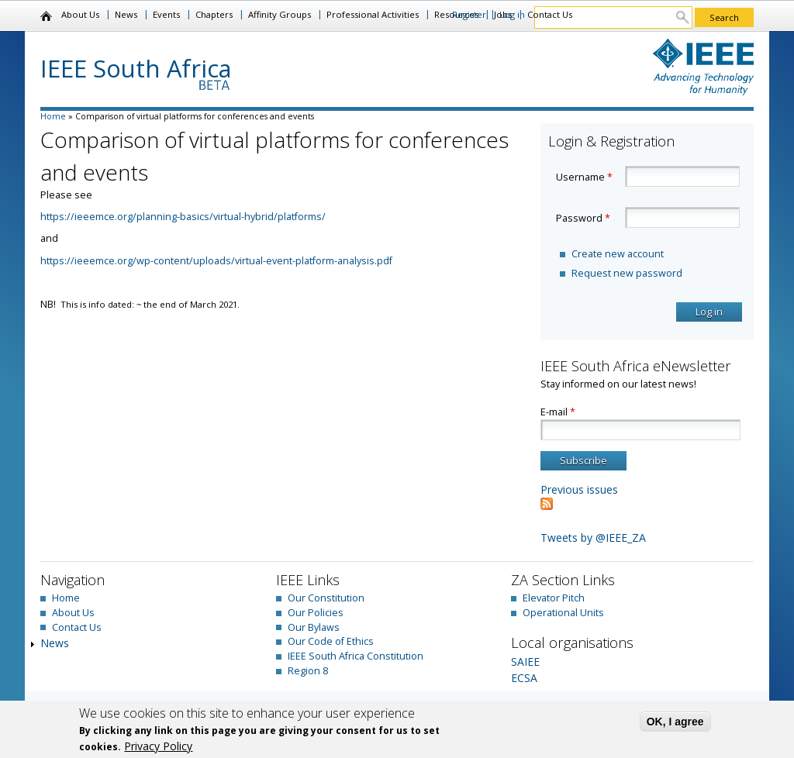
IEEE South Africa (136, 68)
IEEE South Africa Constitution (355, 656)
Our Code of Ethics (331, 641)
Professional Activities (372, 14)
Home (47, 16)
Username (584, 177)
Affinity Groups (279, 14)
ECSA (524, 677)
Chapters (214, 14)
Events (166, 14)
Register (469, 14)
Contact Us (549, 14)
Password (583, 218)
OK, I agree (675, 721)
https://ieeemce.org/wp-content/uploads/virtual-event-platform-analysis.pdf (216, 260)
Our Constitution (326, 598)
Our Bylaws (314, 627)
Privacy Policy (158, 746)
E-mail (557, 412)
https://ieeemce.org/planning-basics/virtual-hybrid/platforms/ (183, 216)
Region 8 (308, 670)
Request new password (626, 273)
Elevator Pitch (554, 598)
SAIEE (525, 661)
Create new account (617, 253)
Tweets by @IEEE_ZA (593, 537)
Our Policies (315, 612)
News (126, 14)
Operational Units (563, 612)
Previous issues (579, 489)
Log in (512, 14)
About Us (80, 14)
